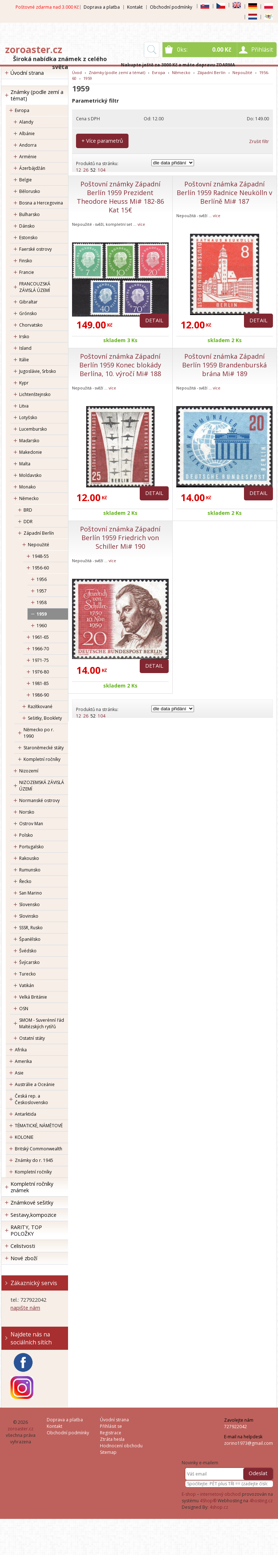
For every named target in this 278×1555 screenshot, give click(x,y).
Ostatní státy (32, 1038)
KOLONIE (24, 1137)
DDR (28, 521)
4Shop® (208, 1501)
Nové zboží (23, 1258)
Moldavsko (30, 475)
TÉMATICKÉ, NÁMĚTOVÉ (39, 1126)
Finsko (25, 261)
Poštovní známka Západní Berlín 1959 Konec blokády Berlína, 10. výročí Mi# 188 (120, 365)
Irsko (24, 336)
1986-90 (40, 695)
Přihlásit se (111, 1426)
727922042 (235, 1426)
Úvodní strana (27, 72)
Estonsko (28, 237)
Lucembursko (33, 429)
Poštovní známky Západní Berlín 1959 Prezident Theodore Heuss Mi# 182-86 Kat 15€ (120, 197)
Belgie (25, 180)
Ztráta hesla (112, 1439)
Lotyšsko (28, 417)
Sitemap (108, 1452)
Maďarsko (29, 441)
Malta (24, 464)
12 (78, 170)
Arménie (28, 157)
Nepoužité (38, 545)
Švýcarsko (29, 962)
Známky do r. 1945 (34, 1160)
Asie (19, 1073)
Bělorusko (29, 191)
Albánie (27, 133)
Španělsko (30, 939)
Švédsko (28, 951)
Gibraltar (28, 302)
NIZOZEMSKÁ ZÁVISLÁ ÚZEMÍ (41, 785)
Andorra (28, 145)
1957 (42, 591)
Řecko (25, 881)
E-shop (189, 1494)
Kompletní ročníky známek (31, 1187)
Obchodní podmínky (171, 7)
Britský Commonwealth (38, 1149)
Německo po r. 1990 (39, 733)
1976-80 (40, 672)
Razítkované (40, 706)
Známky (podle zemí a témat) (36, 95)
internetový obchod (220, 1494)
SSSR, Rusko (31, 928)
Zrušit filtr (259, 141)
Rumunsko (30, 870)
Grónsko (28, 313)
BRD (28, 510)
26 (85, 170)
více (141, 224)
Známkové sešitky (31, 1202)
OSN (23, 1008)
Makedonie (30, 452)
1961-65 (40, 637)
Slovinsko (28, 916)
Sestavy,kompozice (33, 1214)
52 (93, 170)
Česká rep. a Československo (31, 1099)
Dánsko (27, 226)
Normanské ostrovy (39, 800)
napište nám (25, 1307)
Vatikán (26, 985)
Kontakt (135, 7)
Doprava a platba (102, 7)
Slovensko (29, 904)
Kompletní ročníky (42, 759)
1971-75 (40, 660)
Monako (27, 487)
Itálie (24, 360)
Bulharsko (29, 214)
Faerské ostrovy (35, 249)
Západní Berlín (39, 533)
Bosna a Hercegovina (41, 203)
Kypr (24, 383)
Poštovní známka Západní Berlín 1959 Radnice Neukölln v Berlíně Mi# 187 (224, 193)
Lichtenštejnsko (35, 394)
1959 (42, 614)
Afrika (21, 1050)
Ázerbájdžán (32, 168)
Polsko (26, 835)
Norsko (26, 812)
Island (25, 348)
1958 (42, 602)
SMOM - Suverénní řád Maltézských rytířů (41, 1023)
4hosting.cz (261, 1501)
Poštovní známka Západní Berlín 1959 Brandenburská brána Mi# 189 (224, 365)
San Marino (30, 893)
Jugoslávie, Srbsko (37, 371)
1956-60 (40, 568)
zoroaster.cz (33, 49)
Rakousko (29, 858)
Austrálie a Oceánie (35, 1084)
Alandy (26, 122)
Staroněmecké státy (44, 748)
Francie (26, 272)
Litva (24, 406)
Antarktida (25, 1114)
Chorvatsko (31, 325)
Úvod (77, 72)
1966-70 (40, 649)
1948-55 (40, 556)
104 (101, 170)
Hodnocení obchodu (121, 1446)
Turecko (27, 974)
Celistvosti (22, 1245)
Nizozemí (28, 771)
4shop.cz (219, 1507)
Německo (29, 498)
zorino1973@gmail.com (248, 1443)
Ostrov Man (31, 823)
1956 (42, 579)
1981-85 (40, 683)
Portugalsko (31, 847)
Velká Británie (33, 997)
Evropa (22, 110)
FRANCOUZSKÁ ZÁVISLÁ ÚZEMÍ (34, 287)
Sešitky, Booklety (45, 718)
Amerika (23, 1061)
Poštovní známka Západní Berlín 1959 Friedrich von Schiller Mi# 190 (120, 538)
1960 (42, 626)
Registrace (110, 1433)
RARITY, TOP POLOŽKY (26, 1230)
